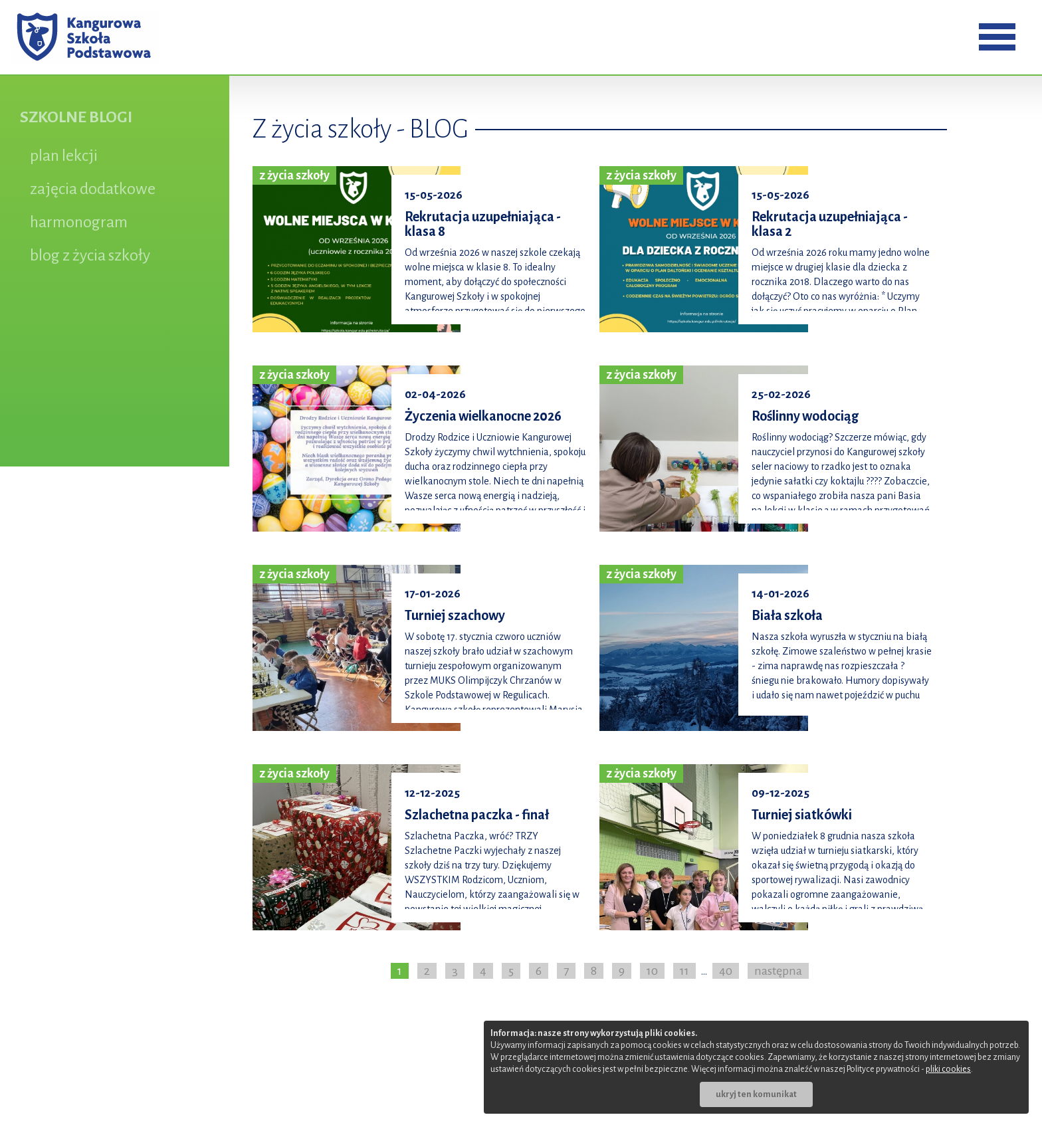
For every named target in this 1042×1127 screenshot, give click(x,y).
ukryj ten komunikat (756, 1094)
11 (684, 970)
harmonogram (79, 222)
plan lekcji (64, 155)
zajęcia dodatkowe (93, 188)
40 (725, 970)
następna (778, 970)
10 (652, 970)
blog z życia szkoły (90, 255)
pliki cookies (948, 1069)
